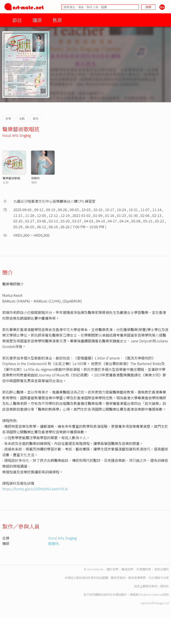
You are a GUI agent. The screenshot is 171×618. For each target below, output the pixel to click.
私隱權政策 (143, 569)
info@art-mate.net (150, 594)
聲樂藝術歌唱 (11, 178)
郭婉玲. (36, 178)
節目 (17, 19)
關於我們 (112, 569)
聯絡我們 (127, 569)
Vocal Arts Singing (16, 135)
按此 (166, 586)
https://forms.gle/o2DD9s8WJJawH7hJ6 (35, 488)
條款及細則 (161, 569)
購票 (37, 19)
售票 (57, 19)
